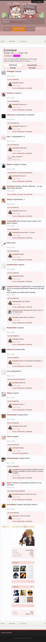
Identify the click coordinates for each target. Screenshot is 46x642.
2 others (25, 194)
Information (32, 68)
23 (28, 526)
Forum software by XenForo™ (23, 638)
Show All (30, 581)
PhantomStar (12, 328)
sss (8, 371)
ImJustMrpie (11, 504)
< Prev (4, 526)
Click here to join (16, 22)
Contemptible (12, 221)
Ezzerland (10, 79)
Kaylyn (9, 393)
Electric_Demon (13, 483)
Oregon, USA (29, 614)
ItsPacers (10, 349)
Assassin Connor (13, 286)
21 (22, 526)
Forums (30, 29)
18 (13, 526)
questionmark (12, 265)
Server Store (18, 29)
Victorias (10, 93)
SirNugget (10, 71)
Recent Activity (18, 33)
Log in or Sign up (37, 2)
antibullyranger (12, 458)
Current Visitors (6, 33)
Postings (13, 68)
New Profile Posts (30, 33)
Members (40, 29)
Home (7, 29)
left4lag (19, 88)
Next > (32, 526)
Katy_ (9, 136)
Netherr (9, 164)
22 (25, 526)
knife (8, 243)
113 (32, 556)
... (38, 33)
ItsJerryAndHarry (6, 633)
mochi (9, 436)
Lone (25, 88)
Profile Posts (13, 65)
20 (19, 526)
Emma (14, 88)
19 (16, 526)
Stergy (9, 199)
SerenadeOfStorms (13, 172)
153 (31, 587)
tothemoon (11, 115)
